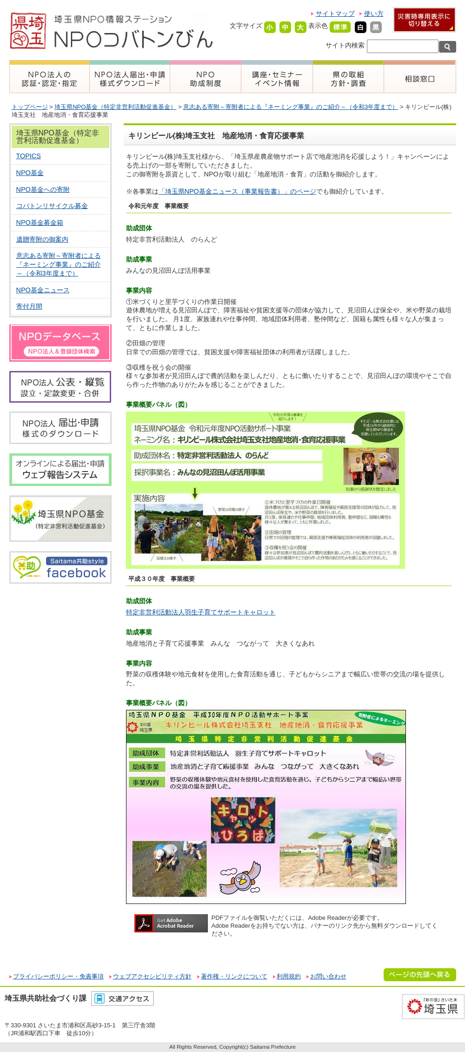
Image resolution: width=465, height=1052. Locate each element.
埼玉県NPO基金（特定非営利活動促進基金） (115, 106)
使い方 (374, 13)
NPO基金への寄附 (43, 189)
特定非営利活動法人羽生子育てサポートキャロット (201, 612)
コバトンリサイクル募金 (52, 205)
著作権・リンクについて (234, 976)
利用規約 (289, 976)
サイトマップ (335, 13)
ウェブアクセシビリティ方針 (152, 976)
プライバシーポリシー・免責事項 (58, 976)
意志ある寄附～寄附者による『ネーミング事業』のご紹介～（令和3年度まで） (290, 106)
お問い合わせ (328, 976)
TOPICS (28, 156)
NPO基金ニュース (43, 290)
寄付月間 (29, 306)
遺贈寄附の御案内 (42, 239)
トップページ (30, 106)
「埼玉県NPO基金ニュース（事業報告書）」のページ (237, 191)
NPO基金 (30, 172)
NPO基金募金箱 (39, 222)
